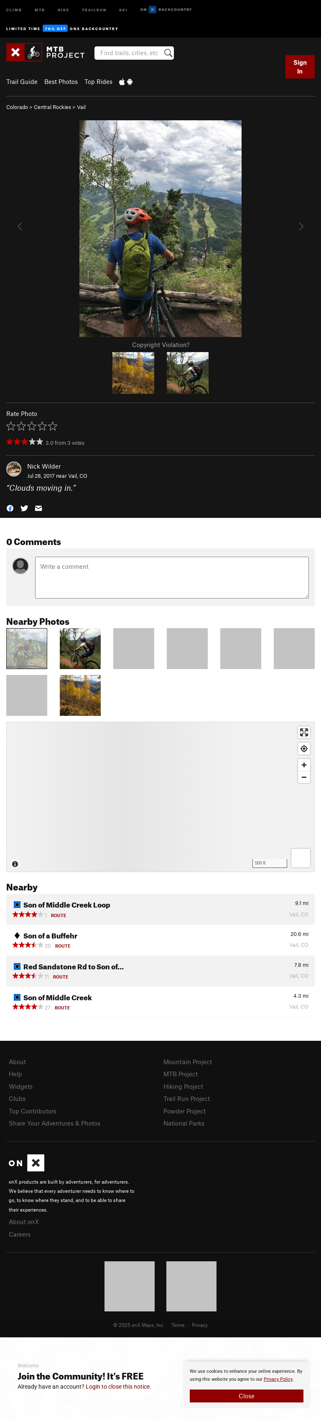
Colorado (17, 107)
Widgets (21, 1086)
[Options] (300, 858)
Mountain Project (187, 1061)
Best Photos (61, 81)
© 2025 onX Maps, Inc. (138, 1325)
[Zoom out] (304, 777)
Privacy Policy (278, 1379)
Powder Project (184, 1111)
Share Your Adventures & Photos (54, 1123)
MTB (40, 9)
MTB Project (180, 1074)
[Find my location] (304, 749)
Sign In (300, 66)
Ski (123, 9)
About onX (24, 1221)
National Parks (183, 1123)
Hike (63, 9)
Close (247, 1396)
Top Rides (98, 81)
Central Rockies (52, 107)
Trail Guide (22, 81)
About (17, 1061)
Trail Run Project (186, 1098)
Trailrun (94, 9)
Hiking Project (183, 1086)
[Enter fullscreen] (304, 732)
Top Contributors (32, 1111)
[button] (10, 507)
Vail (81, 107)
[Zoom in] (304, 765)
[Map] (160, 797)
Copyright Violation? (160, 344)
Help (15, 1074)
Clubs (17, 1098)
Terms (178, 1325)
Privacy (200, 1325)
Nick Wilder (44, 466)
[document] (246, 1384)
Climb (14, 9)
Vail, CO (77, 475)
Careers (20, 1234)
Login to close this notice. (118, 1386)
